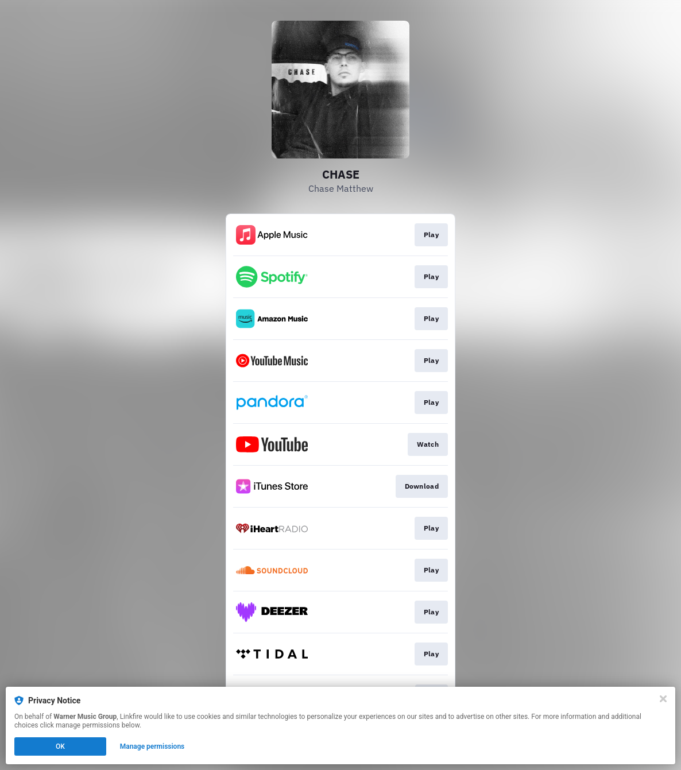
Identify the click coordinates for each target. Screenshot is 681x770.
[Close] (663, 699)
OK (60, 746)
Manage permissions (152, 746)
